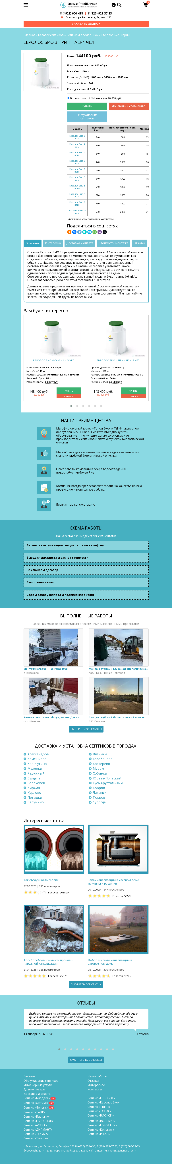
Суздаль (34, 778)
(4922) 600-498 (71, 13)
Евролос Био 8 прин (77, 204)
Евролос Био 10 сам (77, 212)
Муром (98, 768)
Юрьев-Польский (107, 778)
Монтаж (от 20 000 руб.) (107, 98)
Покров (99, 797)
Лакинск (99, 792)
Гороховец (36, 783)
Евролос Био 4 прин (77, 154)
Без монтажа (78, 98)
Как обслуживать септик (41, 880)
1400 (95, 77)
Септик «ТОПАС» (99, 1111)
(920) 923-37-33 (100, 13)
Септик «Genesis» (36, 1107)
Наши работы (97, 1076)
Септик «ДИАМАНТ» (38, 1130)
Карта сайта (88, 1150)
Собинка (100, 773)
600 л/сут (101, 65)
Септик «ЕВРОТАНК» (102, 1125)
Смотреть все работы (86, 729)
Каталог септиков (51, 35)
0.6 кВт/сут (94, 89)
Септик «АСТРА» (35, 1125)
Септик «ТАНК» (34, 1112)
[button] (71, 406)
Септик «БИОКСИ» (101, 1115)
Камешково (37, 759)
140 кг (85, 71)
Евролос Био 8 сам (77, 195)
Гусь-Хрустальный (108, 783)
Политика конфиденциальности (116, 1150)
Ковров (99, 788)
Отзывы (93, 1081)
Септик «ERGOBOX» (101, 1098)
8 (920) (129, 1146)
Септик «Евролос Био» (82, 35)
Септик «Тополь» (36, 1138)
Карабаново (103, 759)
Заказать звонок (86, 24)
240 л (91, 83)
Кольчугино (37, 764)
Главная (29, 35)
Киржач (34, 788)
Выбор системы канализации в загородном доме (110, 962)
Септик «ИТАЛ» (99, 1134)
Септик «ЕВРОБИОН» (39, 1121)
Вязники (100, 754)
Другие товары (34, 1089)
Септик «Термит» (36, 1134)
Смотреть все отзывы (86, 1059)
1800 (122, 77)
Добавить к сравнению (128, 106)
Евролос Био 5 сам (77, 162)
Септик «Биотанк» (37, 1117)
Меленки (35, 768)
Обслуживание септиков (87, 117)
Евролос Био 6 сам (77, 179)
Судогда (99, 802)
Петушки (35, 797)
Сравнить (69, 396)
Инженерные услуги (38, 1085)
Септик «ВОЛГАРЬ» (101, 1121)
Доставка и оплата (37, 1094)
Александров (38, 754)
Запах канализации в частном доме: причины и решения (114, 882)
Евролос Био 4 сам (77, 145)
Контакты (95, 1089)
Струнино (36, 802)
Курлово (34, 792)
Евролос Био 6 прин (77, 187)
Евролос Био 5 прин (77, 170)
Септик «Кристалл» (101, 1130)
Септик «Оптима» (36, 1103)
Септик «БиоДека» (37, 1098)
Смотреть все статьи (86, 984)
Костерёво (101, 764)
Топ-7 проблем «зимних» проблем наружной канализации (48, 962)
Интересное (96, 1085)
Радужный (36, 773)
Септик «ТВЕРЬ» (99, 1107)
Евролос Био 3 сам (77, 137)
